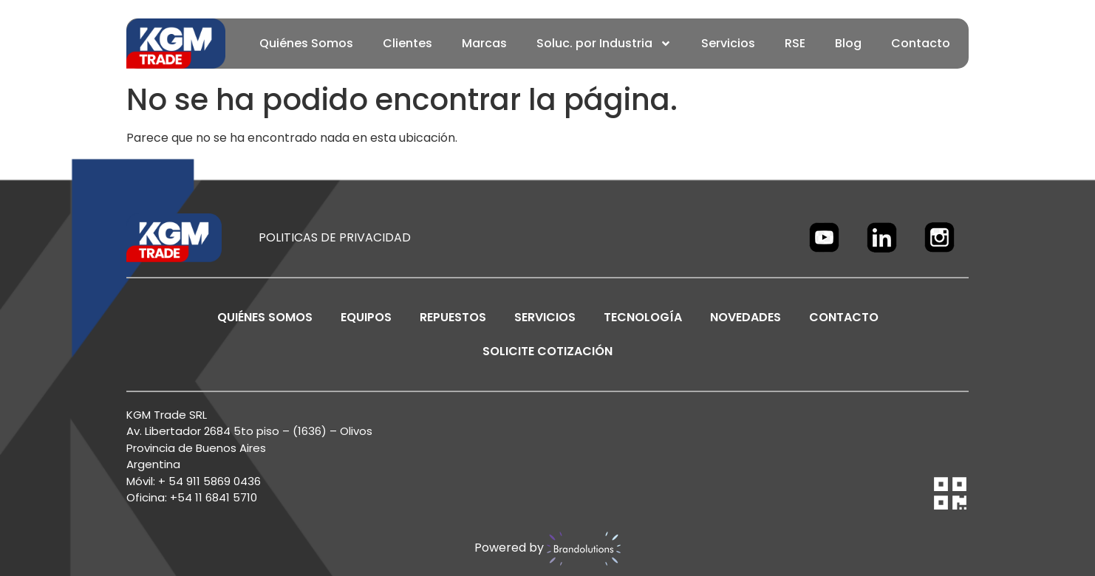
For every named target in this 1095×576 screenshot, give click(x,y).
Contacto (920, 43)
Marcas (484, 43)
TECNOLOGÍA (643, 317)
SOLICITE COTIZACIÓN (547, 351)
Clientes (407, 43)
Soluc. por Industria (604, 43)
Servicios (728, 43)
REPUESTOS (453, 317)
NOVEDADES (745, 317)
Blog (848, 43)
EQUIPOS (366, 317)
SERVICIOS (545, 317)
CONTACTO (844, 317)
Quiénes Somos (306, 43)
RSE (795, 43)
